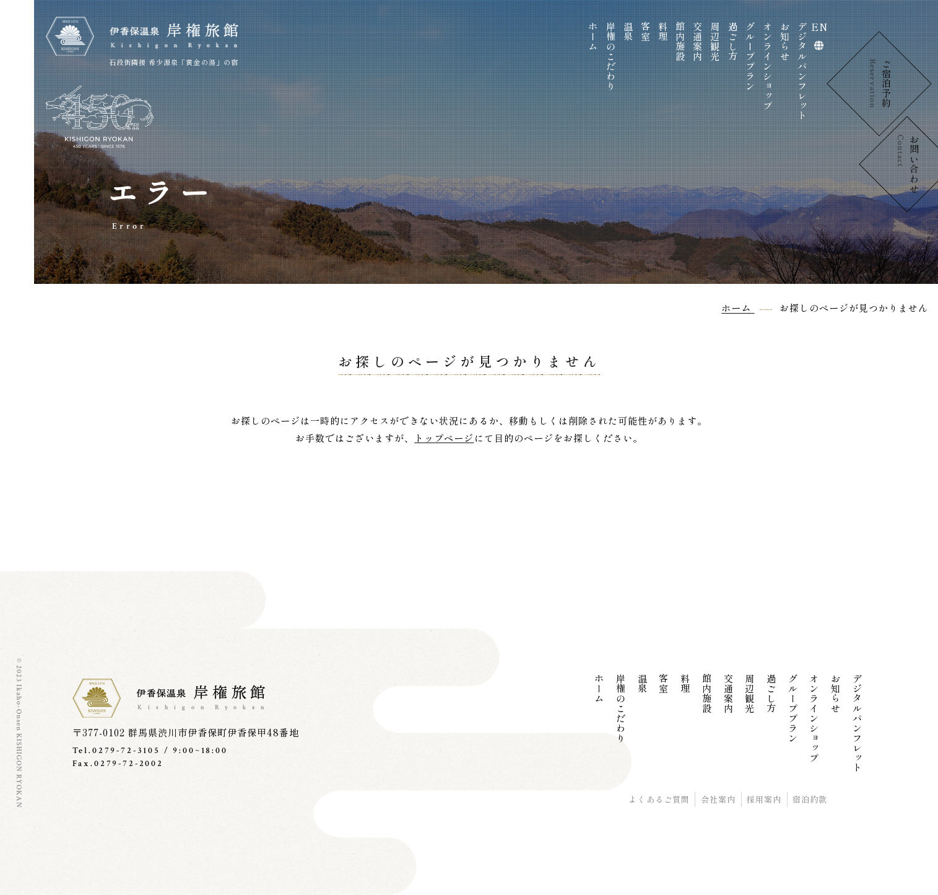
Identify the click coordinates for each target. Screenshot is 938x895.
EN (819, 26)
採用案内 (764, 799)
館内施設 (680, 41)
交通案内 (698, 41)
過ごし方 (732, 41)
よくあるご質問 (658, 799)
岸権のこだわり (610, 56)
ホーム (593, 36)
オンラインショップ (767, 66)
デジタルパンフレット (802, 71)
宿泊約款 (810, 799)
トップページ (444, 437)
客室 (645, 32)
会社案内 (718, 799)
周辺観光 (715, 41)
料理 (663, 32)
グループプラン (750, 56)
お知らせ (784, 41)
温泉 (628, 32)
